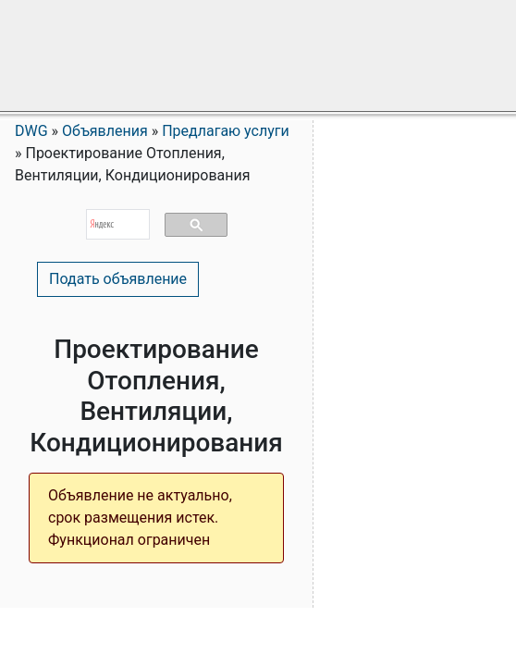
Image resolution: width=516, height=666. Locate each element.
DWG (31, 131)
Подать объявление (118, 279)
